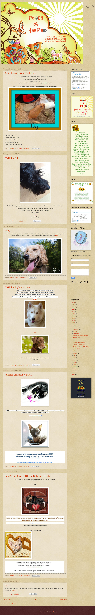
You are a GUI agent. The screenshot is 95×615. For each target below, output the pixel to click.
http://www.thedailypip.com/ (35, 415)
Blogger (55, 611)
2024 (73, 307)
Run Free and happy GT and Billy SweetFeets (27, 476)
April (74, 362)
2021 (73, 313)
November (76, 329)
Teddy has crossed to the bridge (20, 73)
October (75, 331)
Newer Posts (7, 600)
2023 (73, 309)
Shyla (35, 332)
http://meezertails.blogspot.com (34, 567)
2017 (73, 322)
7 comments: (26, 466)
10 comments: (26, 148)
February (75, 366)
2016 (73, 325)
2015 (73, 372)
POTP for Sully (12, 158)
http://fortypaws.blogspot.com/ (35, 523)
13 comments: (23, 594)
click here (44, 83)
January (75, 369)
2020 (73, 316)
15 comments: (26, 365)
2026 (73, 302)
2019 (73, 318)
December (76, 327)
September (76, 333)
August (75, 353)
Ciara (35, 299)
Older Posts (63, 600)
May (74, 360)
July (74, 355)
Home (35, 600)
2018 (73, 320)
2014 (73, 374)
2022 (73, 311)
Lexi (7, 585)
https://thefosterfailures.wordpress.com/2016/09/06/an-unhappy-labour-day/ (34, 462)
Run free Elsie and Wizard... (18, 374)
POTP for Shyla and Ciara (17, 287)
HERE (56, 235)
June (74, 357)
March (75, 364)
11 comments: (27, 221)
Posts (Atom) (12, 603)
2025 (73, 304)
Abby (7, 230)
